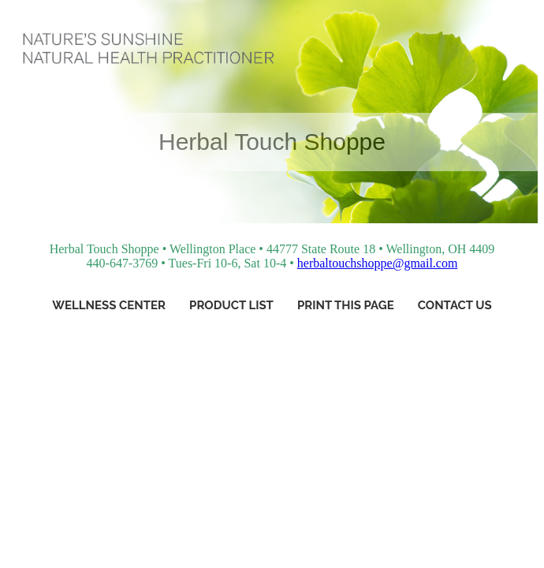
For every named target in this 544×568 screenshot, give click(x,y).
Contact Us (455, 305)
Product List (231, 305)
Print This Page (345, 305)
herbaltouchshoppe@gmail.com (377, 263)
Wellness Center (109, 305)
